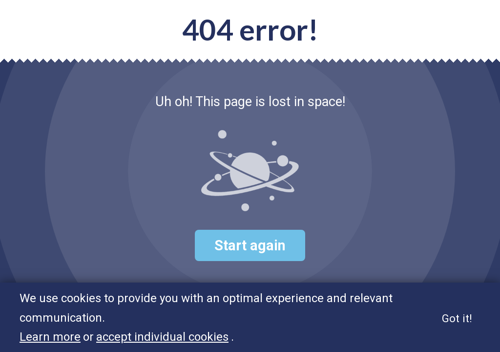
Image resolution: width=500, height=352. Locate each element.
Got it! (457, 318)
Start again (250, 245)
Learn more (50, 337)
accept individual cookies (162, 337)
